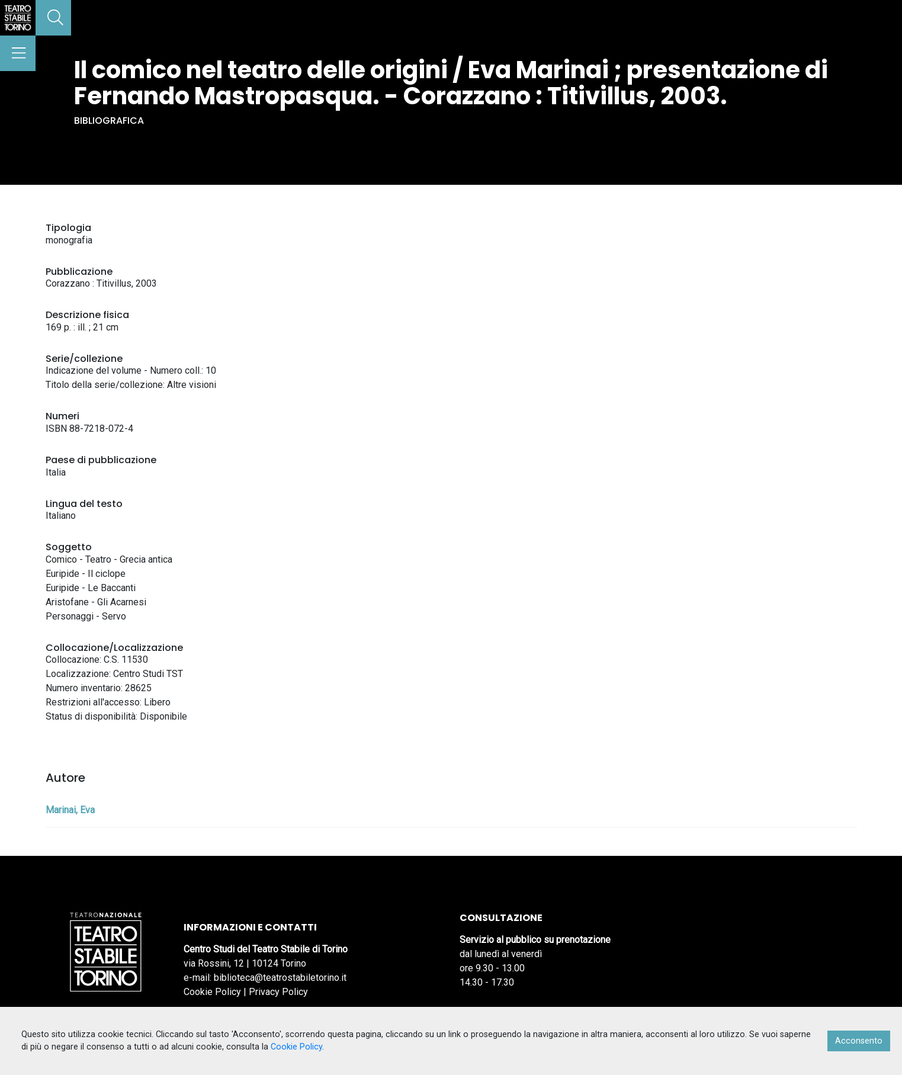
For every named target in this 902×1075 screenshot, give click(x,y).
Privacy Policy (278, 991)
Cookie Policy (212, 991)
